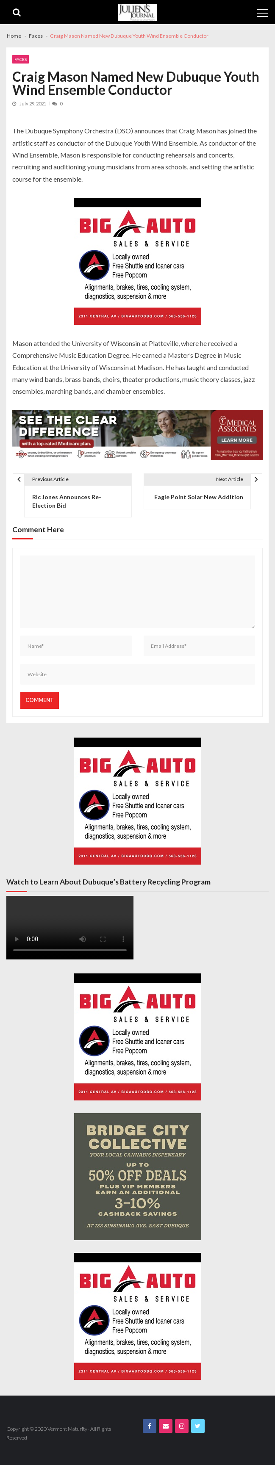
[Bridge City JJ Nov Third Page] (137, 1176)
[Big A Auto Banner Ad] (137, 261)
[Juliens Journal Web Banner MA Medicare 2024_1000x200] (137, 435)
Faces (20, 59)
